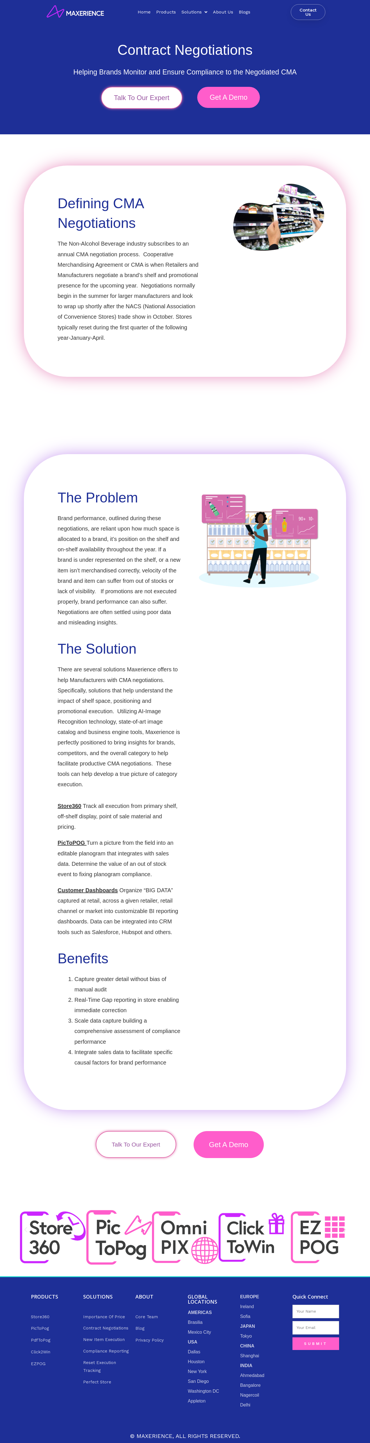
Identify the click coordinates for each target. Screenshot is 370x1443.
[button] (25, 1229)
